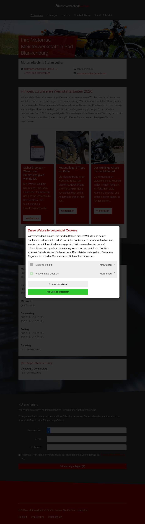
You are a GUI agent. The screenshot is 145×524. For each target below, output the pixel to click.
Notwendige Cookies (44, 277)
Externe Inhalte (41, 268)
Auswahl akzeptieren (48, 288)
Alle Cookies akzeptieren (97, 288)
